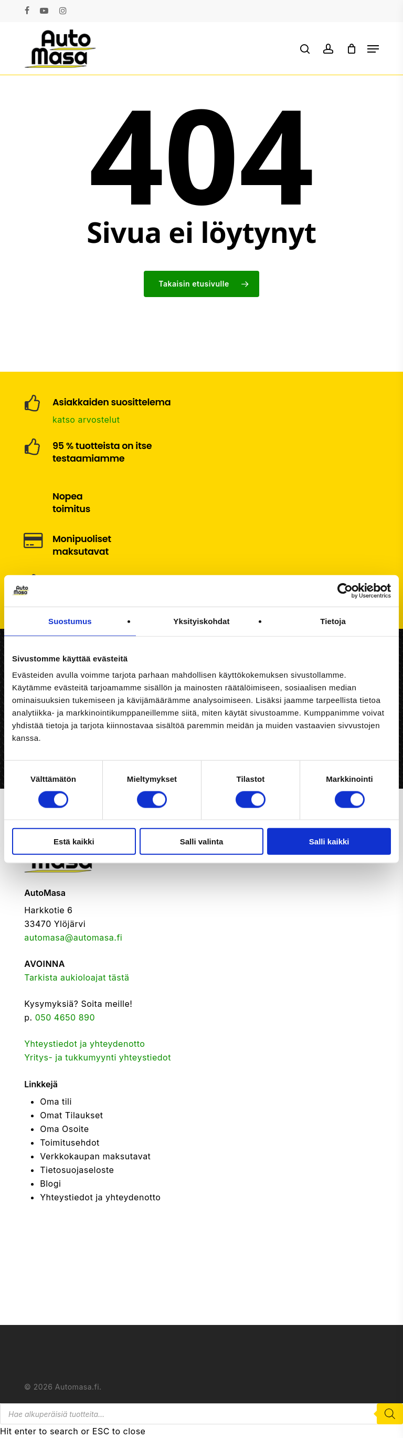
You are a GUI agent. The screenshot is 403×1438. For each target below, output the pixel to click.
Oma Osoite (64, 1129)
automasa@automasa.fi (73, 937)
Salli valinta (202, 841)
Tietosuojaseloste (77, 1170)
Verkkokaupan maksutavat (95, 1156)
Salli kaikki (329, 841)
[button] (373, 49)
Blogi (50, 1183)
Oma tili (56, 1101)
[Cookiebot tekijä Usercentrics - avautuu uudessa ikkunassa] (345, 590)
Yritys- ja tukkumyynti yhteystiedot (97, 1057)
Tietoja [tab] (333, 620)
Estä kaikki (74, 841)
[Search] (390, 1413)
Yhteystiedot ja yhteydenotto (84, 1043)
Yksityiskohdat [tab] (201, 620)
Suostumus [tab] (70, 620)
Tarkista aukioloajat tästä (76, 977)
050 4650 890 (65, 1017)
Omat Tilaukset (71, 1115)
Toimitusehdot (70, 1142)
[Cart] (352, 48)
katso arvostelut (86, 419)
